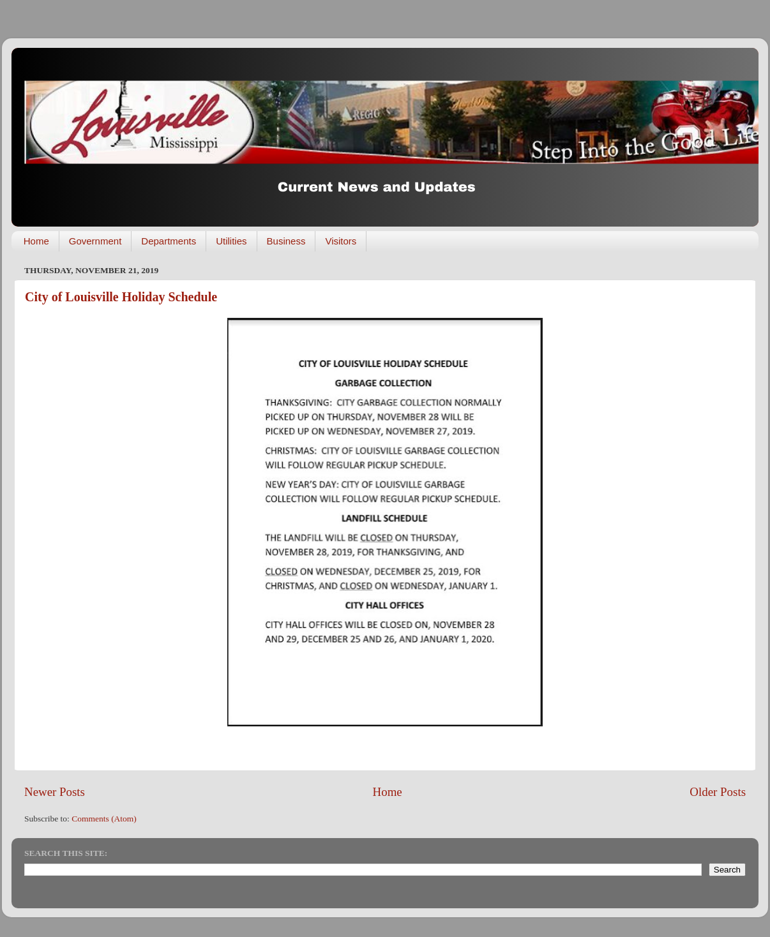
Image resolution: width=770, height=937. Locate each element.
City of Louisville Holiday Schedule (121, 297)
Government (95, 241)
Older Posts (718, 791)
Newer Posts (54, 791)
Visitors (340, 241)
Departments (168, 241)
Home (36, 241)
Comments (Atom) (104, 818)
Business (286, 241)
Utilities (231, 241)
